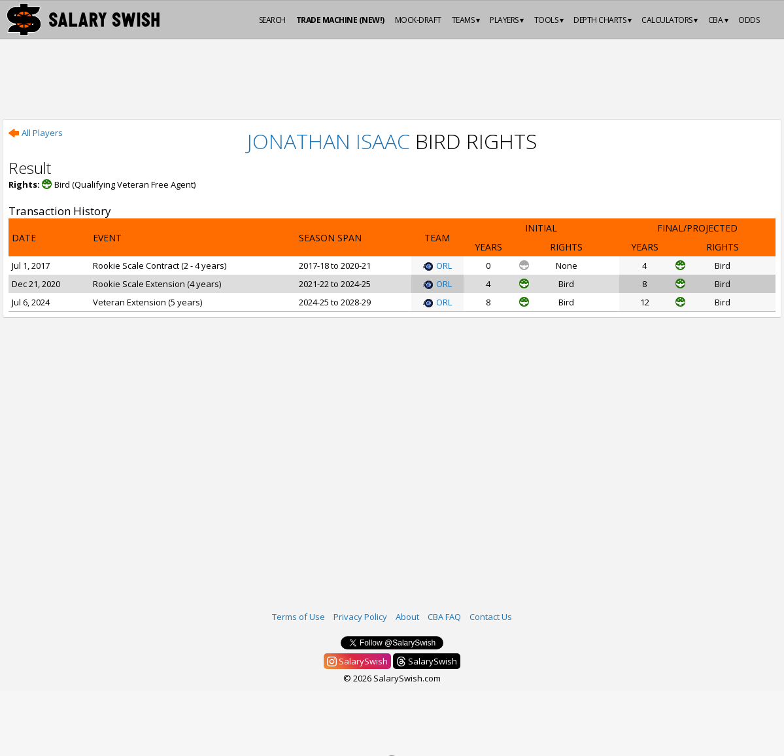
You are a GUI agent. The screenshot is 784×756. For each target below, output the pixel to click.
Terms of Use (298, 617)
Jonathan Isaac (328, 141)
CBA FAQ (444, 617)
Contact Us (490, 617)
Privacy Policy (360, 617)
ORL (437, 265)
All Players (36, 133)
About (407, 617)
